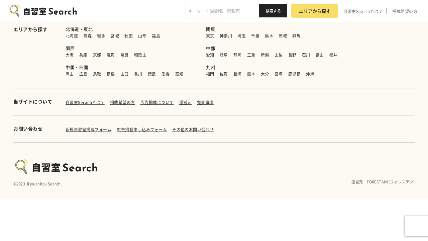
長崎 (237, 74)
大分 (265, 74)
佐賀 (224, 74)
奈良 (124, 55)
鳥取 (97, 74)
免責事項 (205, 102)
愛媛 (166, 74)
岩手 (101, 36)
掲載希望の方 (404, 11)
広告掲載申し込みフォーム (142, 130)
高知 (179, 74)
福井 (333, 55)
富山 (320, 55)
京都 (97, 55)
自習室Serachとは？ (85, 102)
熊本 (251, 74)
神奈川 (226, 36)
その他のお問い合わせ (193, 130)
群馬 (296, 36)
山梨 (279, 55)
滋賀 (111, 55)
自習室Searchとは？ (363, 11)
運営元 (185, 102)
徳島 (152, 74)
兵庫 (83, 55)
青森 (87, 36)
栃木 (269, 36)
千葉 (255, 36)
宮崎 (279, 74)
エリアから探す (315, 11)
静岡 (237, 55)
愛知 (210, 55)
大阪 (70, 55)
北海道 (72, 36)
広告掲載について (157, 102)
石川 (306, 55)
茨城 (283, 36)
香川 (138, 74)
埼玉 (241, 36)
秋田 (128, 36)
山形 (142, 36)
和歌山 (140, 55)
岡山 (70, 74)
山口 (124, 74)
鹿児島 (294, 74)
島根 (111, 74)
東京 (210, 36)
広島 (83, 74)
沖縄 (310, 74)
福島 (156, 36)
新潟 (265, 55)
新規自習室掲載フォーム (88, 130)
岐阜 (224, 55)
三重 (251, 55)
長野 (292, 55)
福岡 (210, 74)
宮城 (115, 36)
